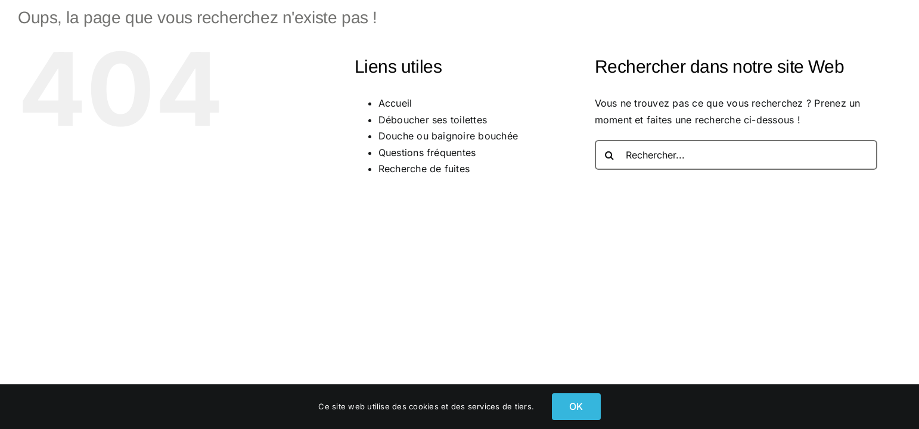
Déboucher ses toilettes (433, 120)
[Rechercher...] (736, 155)
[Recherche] (610, 155)
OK (576, 406)
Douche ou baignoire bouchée (448, 136)
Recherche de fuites (424, 169)
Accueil (395, 103)
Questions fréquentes (427, 152)
